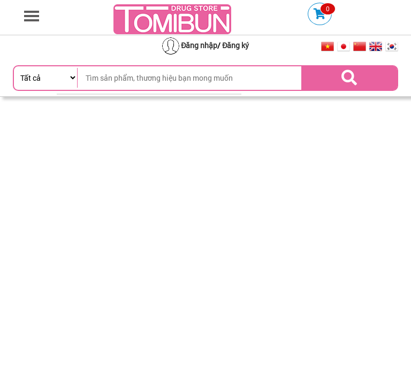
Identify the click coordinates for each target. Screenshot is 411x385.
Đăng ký (235, 45)
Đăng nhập (199, 45)
